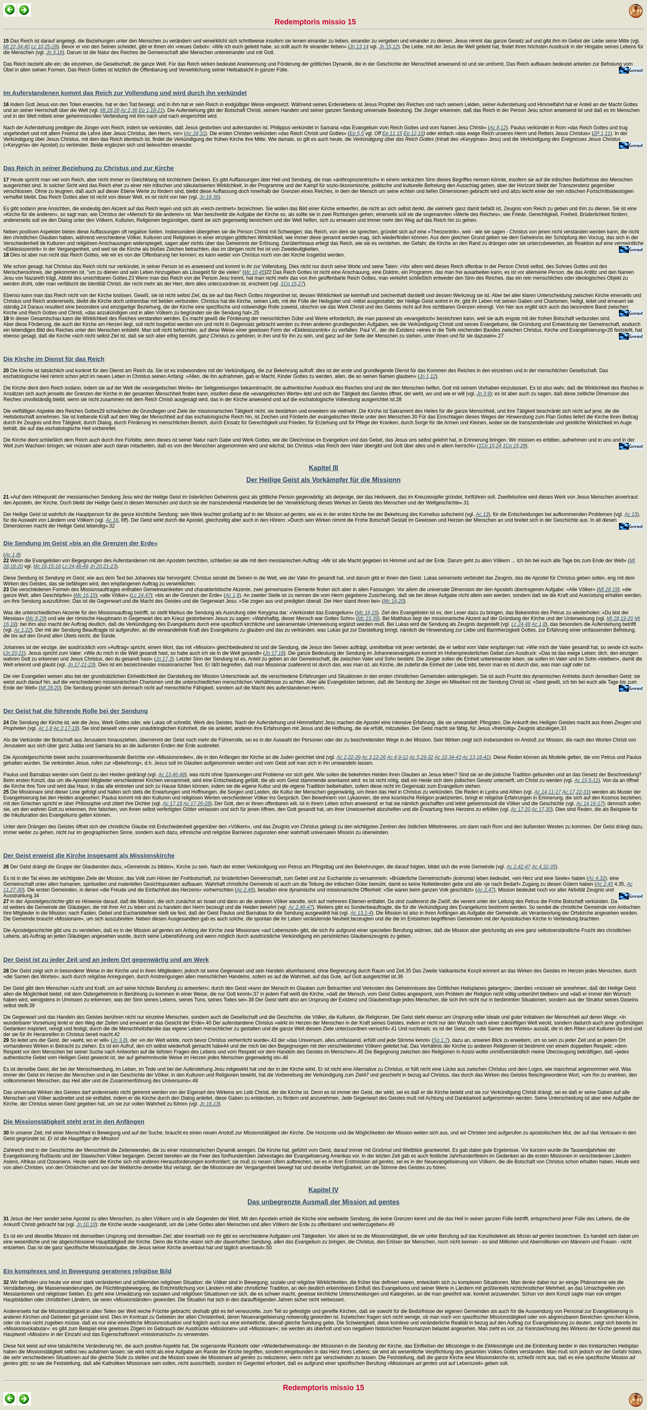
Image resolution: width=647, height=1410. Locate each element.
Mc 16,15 (85, 595)
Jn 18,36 (208, 197)
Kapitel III (323, 467)
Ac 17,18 (172, 803)
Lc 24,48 (520, 624)
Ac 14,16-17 (589, 803)
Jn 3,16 (54, 52)
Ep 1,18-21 (151, 110)
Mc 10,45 (254, 272)
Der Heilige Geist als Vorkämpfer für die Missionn (323, 479)
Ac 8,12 (497, 128)
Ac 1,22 (22, 630)
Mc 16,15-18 (47, 566)
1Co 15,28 (514, 446)
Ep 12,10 (413, 133)
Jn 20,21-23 (103, 566)
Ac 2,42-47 (518, 867)
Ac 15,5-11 (586, 780)
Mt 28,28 (110, 110)
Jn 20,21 (14, 653)
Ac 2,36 (128, 110)
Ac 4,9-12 (397, 757)
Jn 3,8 (119, 1040)
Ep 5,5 (356, 133)
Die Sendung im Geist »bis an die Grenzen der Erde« (80, 543)
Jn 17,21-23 (81, 665)
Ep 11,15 (392, 133)
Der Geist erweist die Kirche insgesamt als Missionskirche (89, 855)
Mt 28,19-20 (620, 618)
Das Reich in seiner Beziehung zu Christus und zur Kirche (88, 167)
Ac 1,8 (12, 555)
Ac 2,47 (485, 890)
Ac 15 (630, 514)
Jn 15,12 (388, 47)
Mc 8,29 (36, 618)
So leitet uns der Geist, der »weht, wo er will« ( (57, 1040)
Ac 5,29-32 (421, 757)
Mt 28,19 (608, 589)
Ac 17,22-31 (575, 792)
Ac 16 (112, 520)
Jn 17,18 (274, 653)
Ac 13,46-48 (171, 775)
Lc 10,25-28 (44, 47)
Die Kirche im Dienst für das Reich (53, 358)
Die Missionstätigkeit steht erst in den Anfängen (73, 1121)
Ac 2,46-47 (300, 907)
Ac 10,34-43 (447, 757)
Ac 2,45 (604, 884)
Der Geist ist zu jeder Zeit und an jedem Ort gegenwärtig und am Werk (106, 959)
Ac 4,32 (596, 878)
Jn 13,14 (358, 47)
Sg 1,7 (440, 1040)
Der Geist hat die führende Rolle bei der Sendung (75, 710)
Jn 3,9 (483, 394)
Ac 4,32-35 (543, 867)
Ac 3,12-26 (374, 757)
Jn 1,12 (428, 376)
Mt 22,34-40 (16, 47)
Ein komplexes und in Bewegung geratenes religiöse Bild (87, 1270)
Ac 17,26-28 (196, 803)
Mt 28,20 (50, 688)
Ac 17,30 (541, 809)
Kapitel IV (324, 1190)
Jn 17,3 (164, 659)
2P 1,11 (601, 133)
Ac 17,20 (520, 809)
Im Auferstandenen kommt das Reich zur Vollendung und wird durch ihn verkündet (125, 92)
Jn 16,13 (209, 1104)
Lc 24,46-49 (75, 566)
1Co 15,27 (292, 284)
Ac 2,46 (244, 890)
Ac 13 (482, 514)
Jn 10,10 (85, 1224)
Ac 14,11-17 (547, 792)
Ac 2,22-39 (349, 757)
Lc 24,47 (141, 595)
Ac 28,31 (195, 133)
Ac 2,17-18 (66, 728)
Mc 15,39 (368, 618)
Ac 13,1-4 (360, 913)
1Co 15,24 (490, 446)
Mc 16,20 (393, 601)
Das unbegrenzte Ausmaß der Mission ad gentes (323, 1202)
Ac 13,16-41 (476, 757)
